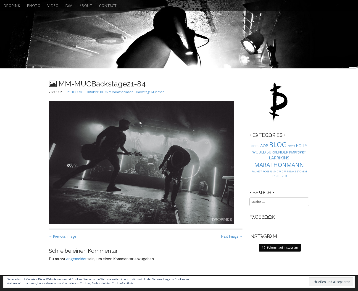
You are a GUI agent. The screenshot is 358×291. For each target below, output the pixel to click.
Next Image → (231, 236)
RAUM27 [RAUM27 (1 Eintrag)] (257, 171)
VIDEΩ (52, 5)
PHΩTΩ (33, 5)
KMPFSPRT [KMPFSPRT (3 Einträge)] (297, 152)
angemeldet (76, 258)
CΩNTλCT (108, 5)
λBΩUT (85, 5)
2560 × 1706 (75, 92)
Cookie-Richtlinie (122, 283)
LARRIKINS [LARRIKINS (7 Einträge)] (279, 158)
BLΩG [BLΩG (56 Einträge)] (278, 144)
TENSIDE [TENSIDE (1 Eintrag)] (276, 176)
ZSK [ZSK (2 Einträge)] (284, 176)
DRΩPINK (11, 5)
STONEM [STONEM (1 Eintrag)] (302, 171)
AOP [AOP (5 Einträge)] (264, 145)
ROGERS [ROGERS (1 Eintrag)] (267, 171)
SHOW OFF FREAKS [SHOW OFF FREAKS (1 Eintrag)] (284, 171)
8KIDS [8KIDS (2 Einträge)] (255, 146)
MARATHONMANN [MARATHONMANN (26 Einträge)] (279, 165)
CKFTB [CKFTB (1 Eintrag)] (291, 146)
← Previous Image (62, 236)
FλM (69, 5)
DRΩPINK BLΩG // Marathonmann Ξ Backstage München (125, 92)
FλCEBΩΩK (262, 217)
